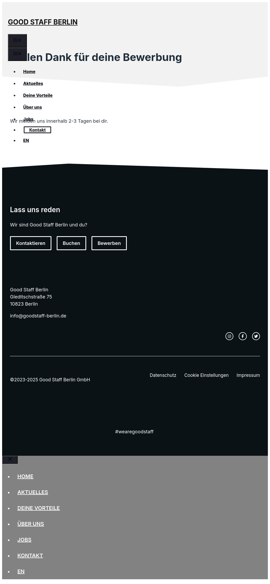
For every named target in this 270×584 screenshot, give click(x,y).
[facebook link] (243, 336)
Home (29, 71)
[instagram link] (229, 336)
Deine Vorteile (37, 95)
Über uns (32, 107)
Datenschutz (163, 375)
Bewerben (109, 243)
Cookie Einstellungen (206, 375)
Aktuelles (33, 83)
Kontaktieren (30, 243)
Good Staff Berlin (43, 22)
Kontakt (37, 129)
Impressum (248, 375)
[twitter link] (256, 336)
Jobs (28, 119)
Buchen (71, 243)
